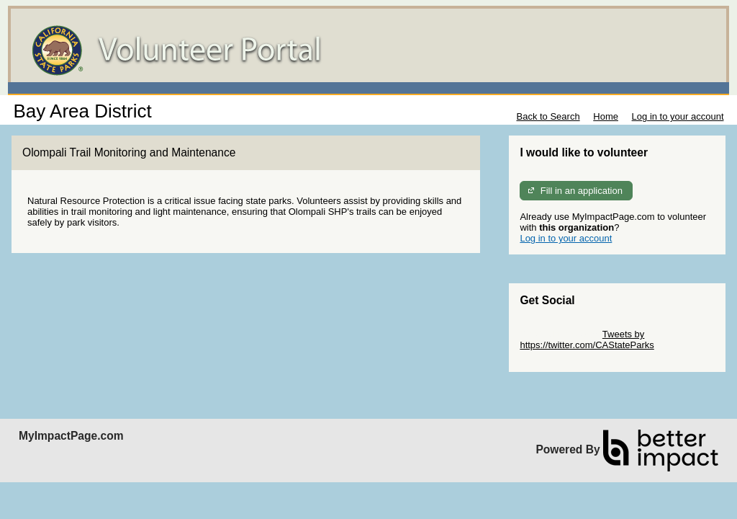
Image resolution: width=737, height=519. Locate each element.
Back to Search (547, 116)
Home (605, 116)
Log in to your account (678, 116)
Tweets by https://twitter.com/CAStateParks (587, 339)
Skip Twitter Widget (560, 334)
